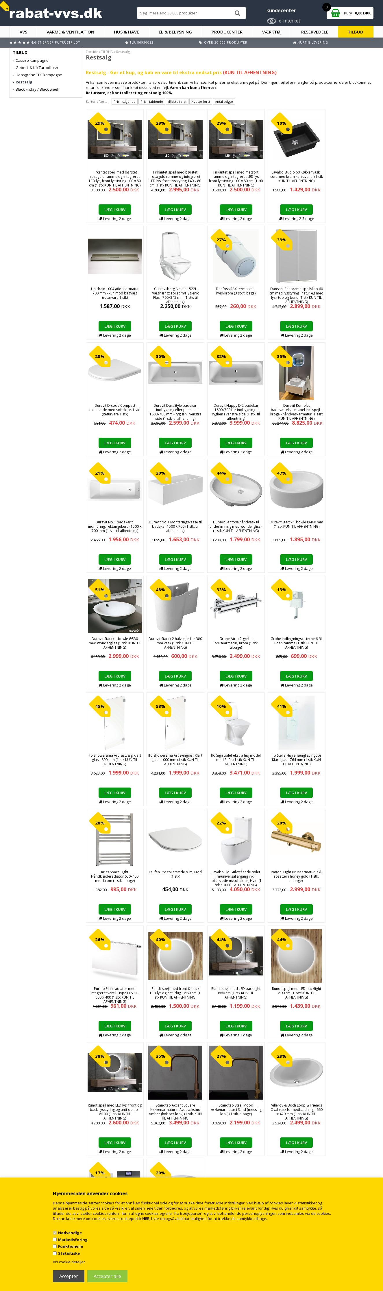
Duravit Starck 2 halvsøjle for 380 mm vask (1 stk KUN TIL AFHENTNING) (229, 526)
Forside (92, 51)
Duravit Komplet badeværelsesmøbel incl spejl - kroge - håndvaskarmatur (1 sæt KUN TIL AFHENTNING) (171, 412)
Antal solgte (224, 101)
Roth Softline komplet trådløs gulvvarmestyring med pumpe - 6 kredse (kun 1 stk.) (171, 993)
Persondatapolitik (121, 1173)
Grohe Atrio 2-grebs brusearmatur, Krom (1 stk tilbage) (287, 526)
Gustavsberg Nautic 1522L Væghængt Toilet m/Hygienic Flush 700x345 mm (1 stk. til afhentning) (113, 295)
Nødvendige (70, 1232)
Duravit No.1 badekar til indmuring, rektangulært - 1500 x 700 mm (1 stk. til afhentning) (229, 410)
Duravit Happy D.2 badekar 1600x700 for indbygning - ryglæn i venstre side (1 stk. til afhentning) (114, 412)
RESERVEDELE (314, 32)
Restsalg (24, 82)
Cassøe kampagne (32, 60)
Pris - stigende (125, 101)
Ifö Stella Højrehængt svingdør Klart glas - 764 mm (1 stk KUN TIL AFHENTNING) (288, 643)
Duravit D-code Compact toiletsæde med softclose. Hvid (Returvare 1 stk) (287, 293)
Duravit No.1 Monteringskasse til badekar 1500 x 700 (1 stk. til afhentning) (288, 410)
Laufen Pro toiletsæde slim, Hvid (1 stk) (113, 757)
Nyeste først (200, 101)
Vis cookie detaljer (69, 1261)
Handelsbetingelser (123, 1155)
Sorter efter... (96, 101)
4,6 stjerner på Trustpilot (55, 42)
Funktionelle (70, 1246)
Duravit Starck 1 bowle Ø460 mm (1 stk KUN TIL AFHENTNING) (113, 526)
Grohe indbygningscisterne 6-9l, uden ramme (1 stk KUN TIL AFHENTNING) (345, 526)
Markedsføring (73, 1239)
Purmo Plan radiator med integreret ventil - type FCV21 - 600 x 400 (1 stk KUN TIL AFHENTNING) (287, 762)
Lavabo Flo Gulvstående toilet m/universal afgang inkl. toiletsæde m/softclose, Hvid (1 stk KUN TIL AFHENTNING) (171, 762)
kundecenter (281, 10)
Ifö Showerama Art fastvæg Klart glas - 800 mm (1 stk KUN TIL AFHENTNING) (113, 643)
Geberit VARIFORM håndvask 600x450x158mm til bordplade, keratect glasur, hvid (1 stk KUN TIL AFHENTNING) (230, 995)
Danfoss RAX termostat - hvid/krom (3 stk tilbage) (172, 291)
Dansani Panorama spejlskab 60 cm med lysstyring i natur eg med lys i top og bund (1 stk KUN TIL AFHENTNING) (229, 295)
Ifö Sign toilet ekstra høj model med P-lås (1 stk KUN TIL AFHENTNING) (230, 643)
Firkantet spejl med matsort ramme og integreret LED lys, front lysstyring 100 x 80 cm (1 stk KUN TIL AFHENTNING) (230, 179)
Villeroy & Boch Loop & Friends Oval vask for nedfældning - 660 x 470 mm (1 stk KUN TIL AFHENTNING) (113, 995)
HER (145, 1218)
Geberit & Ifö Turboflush (37, 67)
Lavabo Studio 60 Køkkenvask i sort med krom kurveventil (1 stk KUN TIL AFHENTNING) (288, 176)
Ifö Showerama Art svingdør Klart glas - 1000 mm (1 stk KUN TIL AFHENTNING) (171, 643)
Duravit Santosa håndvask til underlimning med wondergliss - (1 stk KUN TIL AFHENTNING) (345, 410)
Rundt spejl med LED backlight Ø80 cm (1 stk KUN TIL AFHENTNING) (113, 876)
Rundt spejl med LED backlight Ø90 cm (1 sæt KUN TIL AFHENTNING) (171, 876)
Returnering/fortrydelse (126, 1167)
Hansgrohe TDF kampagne (39, 74)
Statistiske (69, 1253)
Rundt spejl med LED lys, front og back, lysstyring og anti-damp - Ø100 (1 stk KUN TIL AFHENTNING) (230, 878)
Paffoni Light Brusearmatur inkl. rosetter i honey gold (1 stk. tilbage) (229, 759)
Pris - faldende (151, 101)
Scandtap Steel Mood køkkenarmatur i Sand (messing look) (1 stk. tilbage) (345, 876)
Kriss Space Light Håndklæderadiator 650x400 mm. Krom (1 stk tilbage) (345, 643)
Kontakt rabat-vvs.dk (124, 1161)
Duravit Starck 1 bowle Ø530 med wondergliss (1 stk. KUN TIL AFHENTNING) (171, 526)
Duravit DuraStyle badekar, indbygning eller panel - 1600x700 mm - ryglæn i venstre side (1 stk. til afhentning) (346, 297)
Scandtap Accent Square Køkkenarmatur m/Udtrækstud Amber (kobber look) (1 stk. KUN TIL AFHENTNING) (288, 878)
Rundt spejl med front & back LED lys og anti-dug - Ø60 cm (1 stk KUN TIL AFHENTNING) (346, 759)
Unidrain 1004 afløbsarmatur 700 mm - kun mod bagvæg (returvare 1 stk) (346, 176)
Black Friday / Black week (37, 89)
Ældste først (177, 101)
